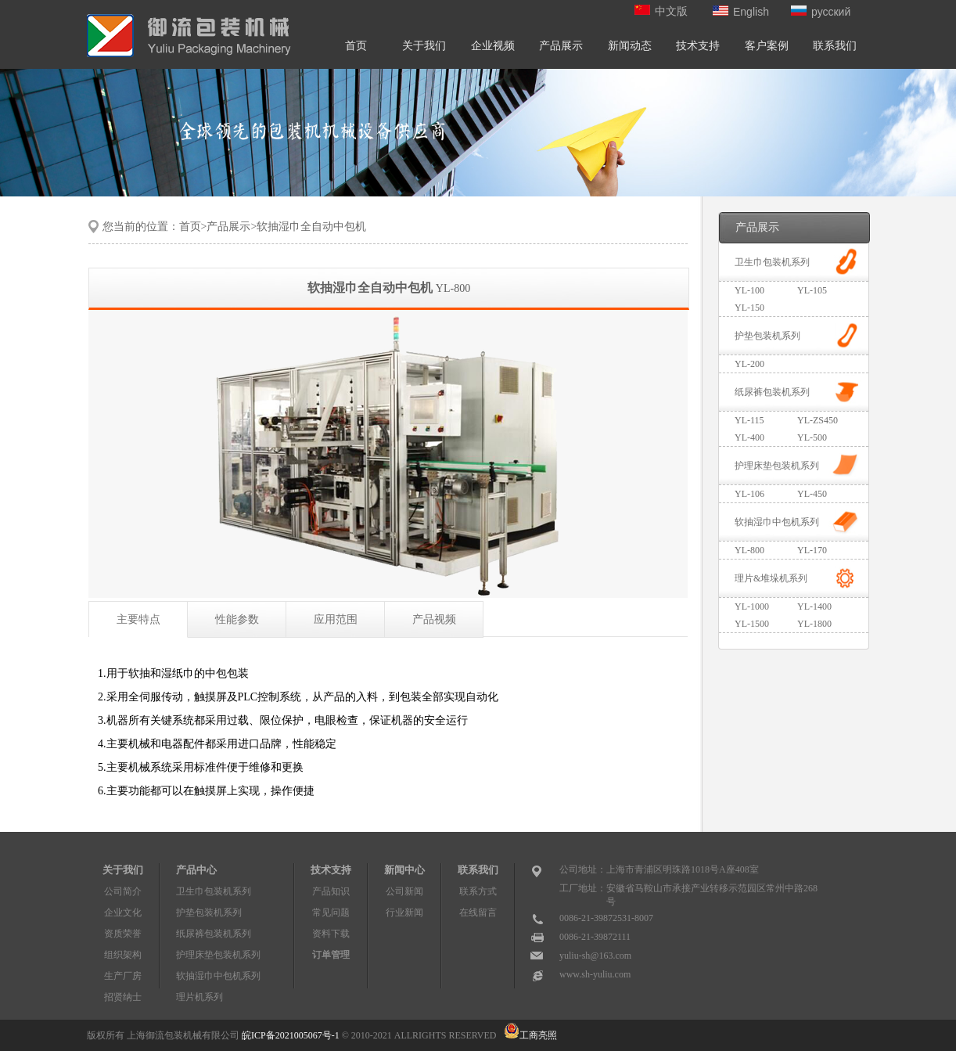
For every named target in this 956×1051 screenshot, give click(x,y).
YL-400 (749, 437)
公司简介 (123, 891)
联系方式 (478, 891)
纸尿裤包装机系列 (772, 392)
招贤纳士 (123, 997)
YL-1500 (752, 623)
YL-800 (749, 550)
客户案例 (767, 46)
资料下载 (331, 933)
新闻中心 (404, 870)
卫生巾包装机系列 (772, 262)
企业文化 (123, 912)
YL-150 (749, 307)
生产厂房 (123, 975)
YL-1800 (814, 623)
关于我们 (424, 46)
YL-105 (812, 290)
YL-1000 (752, 606)
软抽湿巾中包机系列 (777, 522)
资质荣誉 (123, 933)
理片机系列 (199, 997)
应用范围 (336, 619)
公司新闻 (404, 891)
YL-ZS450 (817, 420)
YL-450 (812, 493)
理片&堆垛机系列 (771, 578)
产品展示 (561, 46)
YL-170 (812, 550)
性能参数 (237, 619)
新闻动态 (630, 46)
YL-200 (749, 363)
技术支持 (698, 46)
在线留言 (478, 912)
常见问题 (331, 912)
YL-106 (749, 493)
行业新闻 (404, 912)
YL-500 (812, 437)
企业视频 (493, 46)
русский (820, 11)
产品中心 (196, 870)
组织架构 (123, 954)
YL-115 (749, 420)
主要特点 (138, 619)
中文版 (661, 11)
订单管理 (331, 954)
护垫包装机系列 (767, 335)
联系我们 (835, 46)
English (741, 11)
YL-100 (749, 290)
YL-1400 (814, 606)
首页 (356, 46)
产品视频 (434, 619)
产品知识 (331, 891)
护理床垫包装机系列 (777, 465)
